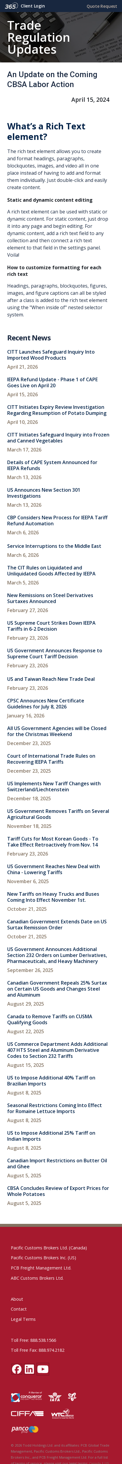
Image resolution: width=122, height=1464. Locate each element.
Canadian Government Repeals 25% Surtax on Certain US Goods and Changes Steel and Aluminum (57, 989)
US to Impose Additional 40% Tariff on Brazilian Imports (51, 1081)
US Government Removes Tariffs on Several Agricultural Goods (58, 814)
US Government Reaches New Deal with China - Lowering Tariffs (53, 869)
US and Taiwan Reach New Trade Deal (51, 679)
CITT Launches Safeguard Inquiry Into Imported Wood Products (51, 355)
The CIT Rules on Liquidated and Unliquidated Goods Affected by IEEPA (51, 571)
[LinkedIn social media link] (29, 1369)
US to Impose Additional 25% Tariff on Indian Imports (51, 1136)
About (17, 1299)
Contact (19, 1309)
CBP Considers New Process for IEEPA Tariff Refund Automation (57, 521)
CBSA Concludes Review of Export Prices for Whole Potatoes (58, 1191)
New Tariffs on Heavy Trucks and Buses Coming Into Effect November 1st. (53, 897)
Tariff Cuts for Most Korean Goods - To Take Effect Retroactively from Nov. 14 (52, 842)
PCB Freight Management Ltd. (41, 1268)
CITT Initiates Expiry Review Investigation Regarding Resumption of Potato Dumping (56, 410)
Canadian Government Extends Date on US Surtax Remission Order (57, 925)
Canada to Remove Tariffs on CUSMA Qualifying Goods (49, 1019)
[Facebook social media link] (16, 1369)
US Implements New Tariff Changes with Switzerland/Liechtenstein (54, 786)
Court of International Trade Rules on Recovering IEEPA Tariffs (51, 759)
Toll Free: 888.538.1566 (33, 1340)
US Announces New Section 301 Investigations (43, 493)
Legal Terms (23, 1319)
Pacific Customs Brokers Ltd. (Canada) (49, 1248)
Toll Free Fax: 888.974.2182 (37, 1350)
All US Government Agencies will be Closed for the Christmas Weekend (56, 731)
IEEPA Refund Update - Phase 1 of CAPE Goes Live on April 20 (52, 382)
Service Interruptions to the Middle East (54, 546)
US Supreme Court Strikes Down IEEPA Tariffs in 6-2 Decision (51, 626)
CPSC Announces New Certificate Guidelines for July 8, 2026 (45, 704)
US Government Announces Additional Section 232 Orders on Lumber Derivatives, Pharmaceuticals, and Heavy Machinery (57, 955)
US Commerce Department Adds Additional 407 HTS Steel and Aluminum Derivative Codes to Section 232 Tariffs (57, 1050)
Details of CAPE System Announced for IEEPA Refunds (52, 465)
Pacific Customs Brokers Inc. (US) (43, 1257)
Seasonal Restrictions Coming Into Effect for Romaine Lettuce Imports (54, 1108)
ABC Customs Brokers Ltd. (37, 1278)
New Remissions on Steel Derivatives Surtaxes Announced (50, 598)
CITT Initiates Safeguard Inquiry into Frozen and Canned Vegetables (58, 438)
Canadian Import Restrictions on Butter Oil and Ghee (57, 1164)
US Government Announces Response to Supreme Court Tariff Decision (54, 653)
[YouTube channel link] (43, 1369)
